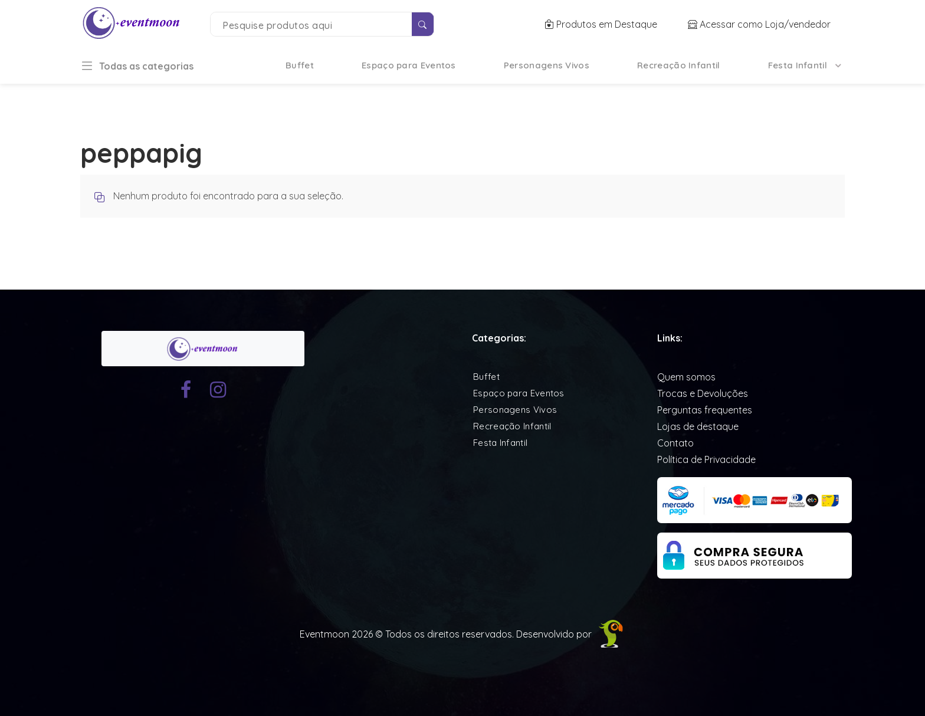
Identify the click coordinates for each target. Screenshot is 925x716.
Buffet (300, 65)
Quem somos (686, 377)
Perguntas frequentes (704, 410)
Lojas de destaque (698, 426)
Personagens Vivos (546, 65)
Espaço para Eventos (409, 65)
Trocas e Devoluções (702, 393)
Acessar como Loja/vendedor (759, 24)
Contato (675, 443)
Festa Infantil (797, 65)
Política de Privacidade (706, 459)
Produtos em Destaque (602, 24)
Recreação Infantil (678, 65)
